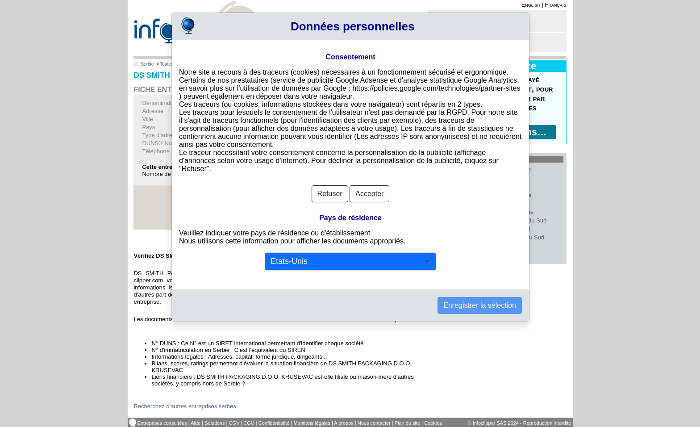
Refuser (329, 193)
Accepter (369, 193)
